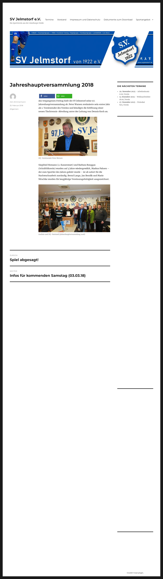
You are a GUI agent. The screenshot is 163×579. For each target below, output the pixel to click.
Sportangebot (143, 19)
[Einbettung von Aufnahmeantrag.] (135, 472)
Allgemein (14, 109)
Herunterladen (137, 513)
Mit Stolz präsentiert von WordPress (66, 546)
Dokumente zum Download (118, 19)
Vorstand (61, 19)
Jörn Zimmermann (18, 102)
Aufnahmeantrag (122, 513)
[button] (47, 96)
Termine (49, 19)
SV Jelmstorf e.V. (25, 19)
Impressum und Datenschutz (85, 19)
